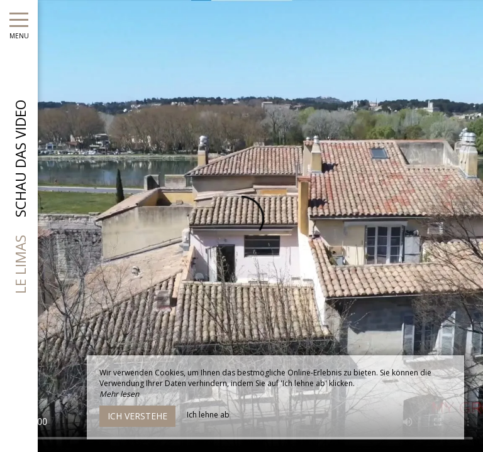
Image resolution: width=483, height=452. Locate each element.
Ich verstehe (137, 416)
